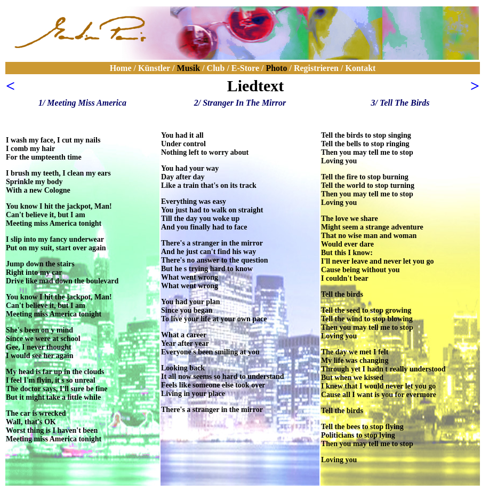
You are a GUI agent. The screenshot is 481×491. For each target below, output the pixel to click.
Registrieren (316, 68)
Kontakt (359, 68)
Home (121, 68)
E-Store (245, 68)
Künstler (154, 68)
